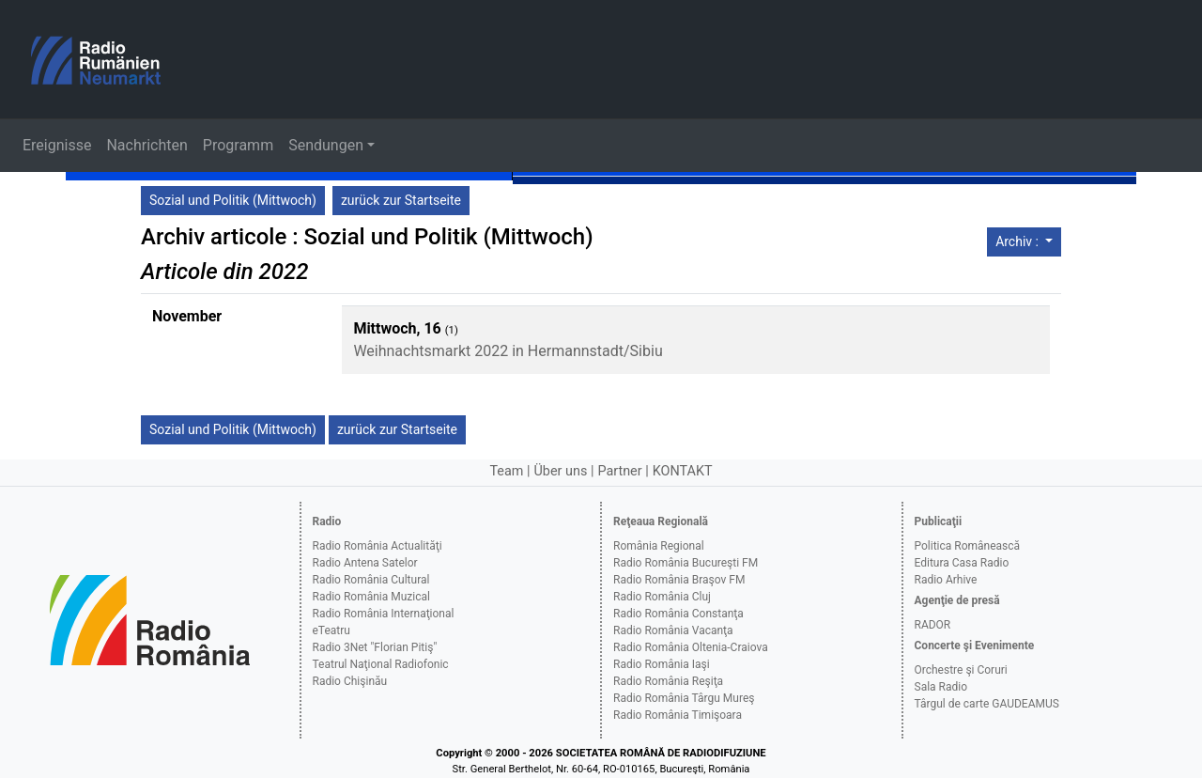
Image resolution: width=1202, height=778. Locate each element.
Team (506, 471)
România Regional (658, 545)
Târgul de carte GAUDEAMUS (987, 703)
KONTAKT (683, 471)
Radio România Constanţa (678, 613)
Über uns (561, 471)
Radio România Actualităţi (377, 545)
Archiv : (1018, 241)
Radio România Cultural (371, 579)
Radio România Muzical (371, 596)
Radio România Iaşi (661, 664)
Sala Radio (941, 686)
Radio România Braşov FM (679, 579)
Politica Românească (968, 545)
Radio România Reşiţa (668, 681)
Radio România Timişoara (677, 715)
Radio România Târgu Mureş (683, 698)
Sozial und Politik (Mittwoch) (232, 200)
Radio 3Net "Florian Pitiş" (375, 647)
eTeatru (331, 630)
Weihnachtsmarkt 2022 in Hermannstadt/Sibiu (507, 351)
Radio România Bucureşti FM (685, 562)
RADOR (933, 624)
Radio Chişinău (350, 681)
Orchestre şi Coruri (961, 670)
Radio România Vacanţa (673, 630)
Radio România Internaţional (384, 613)
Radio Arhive (946, 579)
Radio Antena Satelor (365, 562)
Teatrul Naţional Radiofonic (381, 664)
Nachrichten (146, 145)
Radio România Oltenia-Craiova (690, 647)
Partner (619, 471)
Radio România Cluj (662, 596)
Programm (238, 145)
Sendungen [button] (325, 145)
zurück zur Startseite (401, 200)
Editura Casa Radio (962, 562)
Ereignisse (57, 145)
